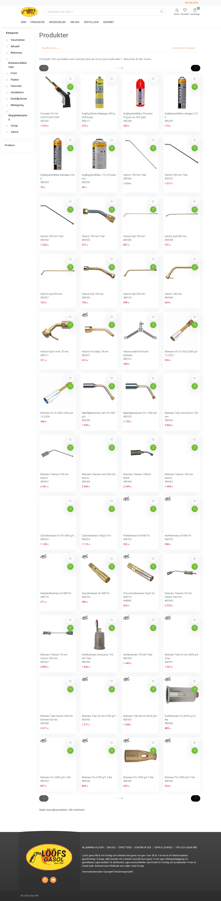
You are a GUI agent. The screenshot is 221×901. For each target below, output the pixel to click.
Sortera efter (185, 48)
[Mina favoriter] (185, 12)
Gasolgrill (108, 871)
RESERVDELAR (57, 22)
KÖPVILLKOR (91, 22)
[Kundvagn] (195, 12)
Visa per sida (51, 48)
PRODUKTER (38, 22)
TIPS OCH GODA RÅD (186, 847)
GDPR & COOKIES (163, 847)
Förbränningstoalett (123, 871)
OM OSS (74, 22)
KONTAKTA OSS (143, 847)
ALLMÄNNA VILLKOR (93, 847)
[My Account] (177, 12)
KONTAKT (108, 22)
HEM (23, 22)
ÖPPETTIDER (125, 847)
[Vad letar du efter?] (105, 12)
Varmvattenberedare (92, 871)
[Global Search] (162, 12)
